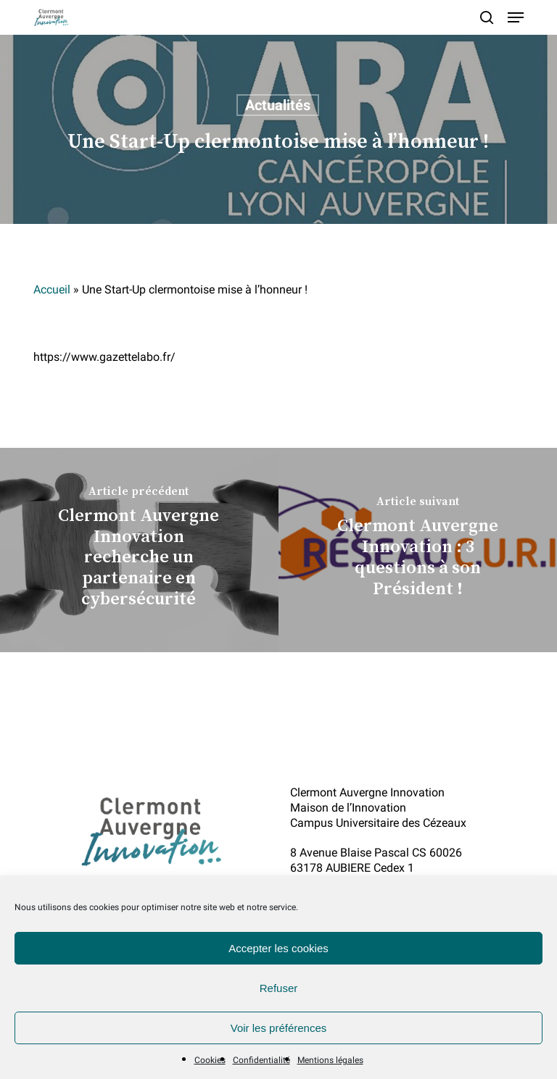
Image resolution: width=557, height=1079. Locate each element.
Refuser (279, 988)
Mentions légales (330, 1060)
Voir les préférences (279, 1028)
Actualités (277, 105)
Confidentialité (261, 1060)
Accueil (51, 289)
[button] (516, 17)
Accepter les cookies (278, 948)
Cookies (210, 1060)
